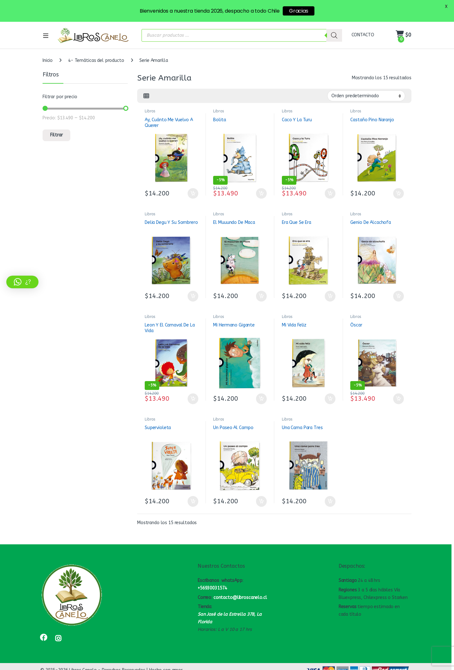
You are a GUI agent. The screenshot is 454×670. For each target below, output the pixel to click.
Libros (150, 111)
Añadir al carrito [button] (193, 193)
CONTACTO (363, 35)
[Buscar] (334, 35)
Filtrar (56, 135)
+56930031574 (212, 588)
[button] (22, 282)
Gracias (298, 11)
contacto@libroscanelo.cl (240, 597)
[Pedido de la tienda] (366, 95)
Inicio (48, 60)
